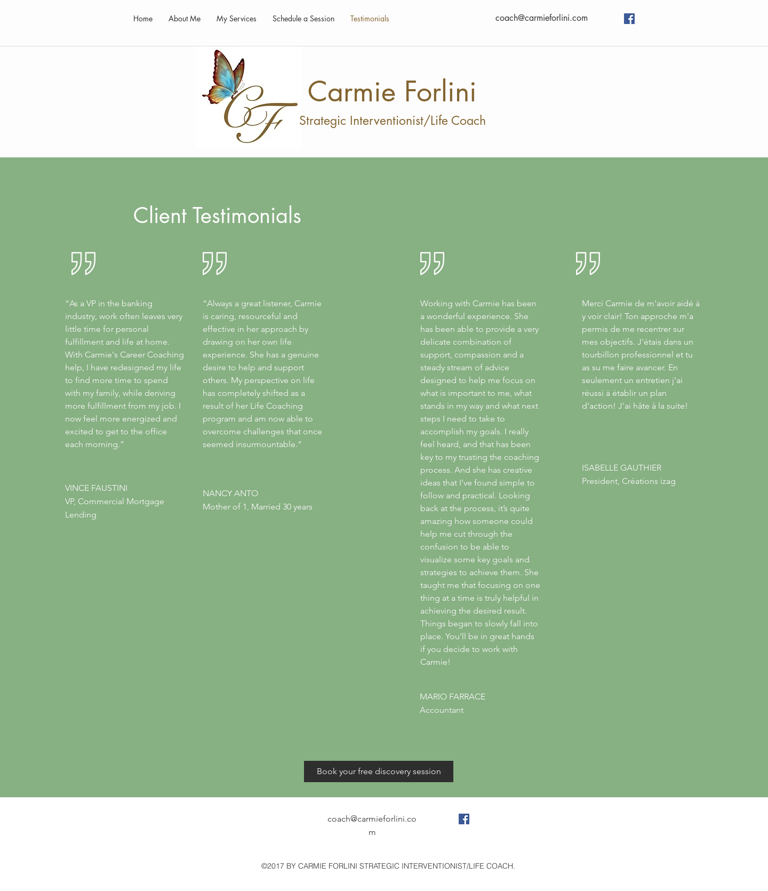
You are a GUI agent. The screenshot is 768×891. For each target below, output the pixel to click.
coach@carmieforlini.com (541, 17)
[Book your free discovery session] (378, 771)
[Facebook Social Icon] (629, 18)
